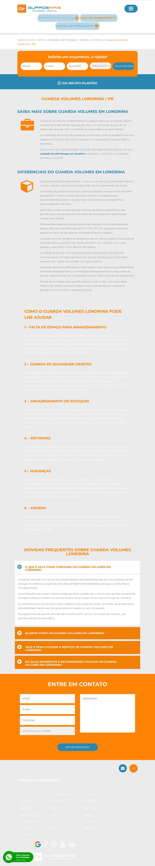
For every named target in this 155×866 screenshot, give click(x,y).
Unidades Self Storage (62, 36)
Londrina (97, 36)
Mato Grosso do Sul (51, 820)
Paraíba (88, 820)
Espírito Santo (91, 807)
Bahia (44, 834)
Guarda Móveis (37, 860)
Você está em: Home (30, 36)
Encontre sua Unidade (58, 15)
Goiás (87, 814)
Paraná (84, 36)
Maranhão (67, 834)
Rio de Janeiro (49, 814)
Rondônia (67, 827)
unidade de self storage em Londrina (62, 153)
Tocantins (89, 827)
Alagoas (66, 820)
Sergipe (45, 827)
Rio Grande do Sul (51, 807)
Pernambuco (91, 834)
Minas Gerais (27, 814)
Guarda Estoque (80, 860)
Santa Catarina (70, 807)
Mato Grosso (26, 820)
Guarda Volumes (58, 860)
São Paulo (67, 814)
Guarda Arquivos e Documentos (109, 860)
